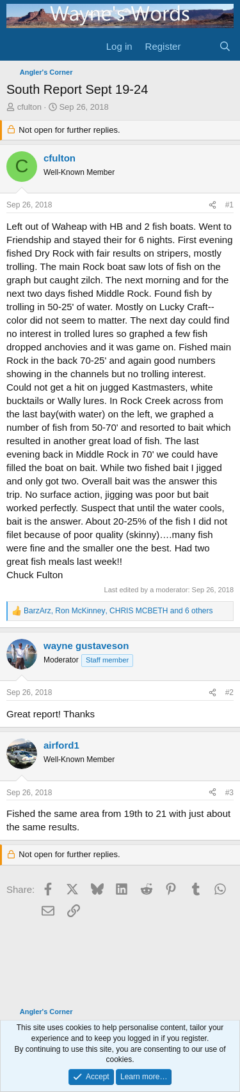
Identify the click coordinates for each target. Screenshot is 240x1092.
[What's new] (199, 46)
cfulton (29, 107)
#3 (229, 792)
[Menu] (18, 46)
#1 (229, 204)
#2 (229, 692)
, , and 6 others (118, 610)
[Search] (224, 46)
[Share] (212, 205)
